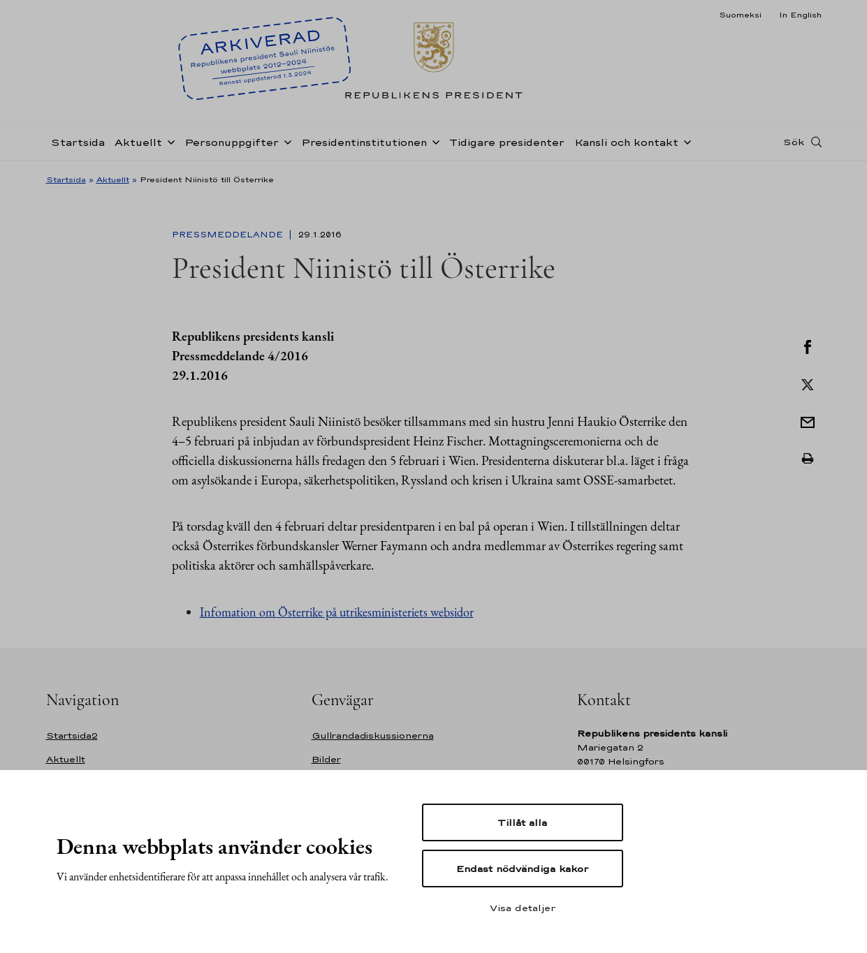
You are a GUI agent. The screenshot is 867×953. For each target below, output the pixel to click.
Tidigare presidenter (506, 142)
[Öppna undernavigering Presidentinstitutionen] (433, 141)
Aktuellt (138, 142)
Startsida (78, 142)
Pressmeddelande (229, 234)
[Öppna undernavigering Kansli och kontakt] (684, 141)
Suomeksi (740, 15)
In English (800, 15)
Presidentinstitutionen (364, 142)
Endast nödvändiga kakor (522, 868)
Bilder (326, 759)
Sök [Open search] (793, 141)
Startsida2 (72, 735)
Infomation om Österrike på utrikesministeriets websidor (337, 612)
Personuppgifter (231, 142)
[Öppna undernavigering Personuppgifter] (285, 141)
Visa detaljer (522, 907)
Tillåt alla (522, 822)
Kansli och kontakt (626, 142)
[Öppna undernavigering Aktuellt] (168, 141)
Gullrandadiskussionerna (373, 735)
